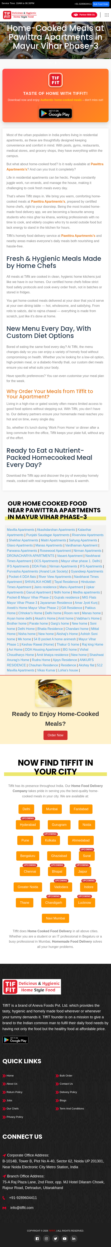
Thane (24, 902)
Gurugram (59, 824)
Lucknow (84, 902)
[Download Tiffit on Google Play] (55, 111)
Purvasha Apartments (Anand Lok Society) (37, 571)
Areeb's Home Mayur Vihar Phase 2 (33, 608)
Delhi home (53, 613)
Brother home (17, 623)
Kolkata (50, 840)
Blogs (61, 1100)
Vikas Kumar (46, 670)
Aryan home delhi (19, 618)
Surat (87, 856)
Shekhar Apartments (23, 540)
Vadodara (61, 887)
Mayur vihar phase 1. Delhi (80, 561)
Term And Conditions (70, 1108)
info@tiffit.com (22, 1208)
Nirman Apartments (87, 550)
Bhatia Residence (50, 629)
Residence (68, 665)
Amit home (66, 618)
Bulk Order (64, 1075)
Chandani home (76, 629)
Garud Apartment (38, 592)
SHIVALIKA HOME (38, 582)
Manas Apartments (48, 545)
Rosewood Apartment (55, 550)
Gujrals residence (66, 597)
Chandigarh (53, 902)
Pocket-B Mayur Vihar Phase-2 (29, 597)
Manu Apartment (71, 587)
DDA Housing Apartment (42, 649)
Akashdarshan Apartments (56, 529)
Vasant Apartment (70, 555)
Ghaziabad (59, 856)
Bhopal (57, 871)
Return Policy (12, 1092)
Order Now (55, 735)
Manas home (91, 613)
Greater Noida (28, 887)
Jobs (7, 1100)
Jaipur (82, 871)
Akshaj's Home (67, 634)
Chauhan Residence (43, 665)
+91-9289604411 (83, 4)
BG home (70, 649)
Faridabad (81, 809)
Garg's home (60, 623)
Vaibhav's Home (88, 618)
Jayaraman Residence (56, 602)
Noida (87, 824)
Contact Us (64, 1083)
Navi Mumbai (55, 918)
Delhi (61, 63)
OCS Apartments (46, 561)
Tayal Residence (66, 582)
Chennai (30, 871)
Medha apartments (86, 592)
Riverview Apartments (88, 535)
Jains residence (45, 587)
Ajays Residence (65, 660)
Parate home (38, 623)
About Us (9, 1083)
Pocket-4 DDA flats (22, 576)
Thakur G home (68, 644)
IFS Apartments (18, 566)
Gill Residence (71, 608)
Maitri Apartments (53, 540)
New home (79, 623)
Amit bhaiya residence (53, 655)
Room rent (71, 613)
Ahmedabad (80, 840)
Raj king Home (92, 644)
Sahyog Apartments (83, 540)
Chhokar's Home (30, 613)
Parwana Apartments (22, 550)
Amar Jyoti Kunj (86, 602)
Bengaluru (27, 856)
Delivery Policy (66, 1092)
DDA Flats (39, 566)
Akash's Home (45, 618)
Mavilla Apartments (20, 529)
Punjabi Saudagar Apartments (48, 535)
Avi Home (16, 649)
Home (50, 63)
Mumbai (52, 809)
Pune (25, 840)
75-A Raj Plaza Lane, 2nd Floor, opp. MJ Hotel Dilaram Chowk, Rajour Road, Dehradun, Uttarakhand (53, 1185)
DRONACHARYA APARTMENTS (30, 555)
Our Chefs (10, 1108)
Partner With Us (84, 14)
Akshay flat (86, 665)
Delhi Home (26, 629)
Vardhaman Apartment (81, 545)
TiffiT (52, 1231)
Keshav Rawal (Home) (38, 644)
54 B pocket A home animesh (55, 639)
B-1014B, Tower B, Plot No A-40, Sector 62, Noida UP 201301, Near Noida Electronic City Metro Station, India (53, 1164)
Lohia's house (68, 670)
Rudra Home (41, 660)
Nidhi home (62, 592)
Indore (88, 887)
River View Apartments (55, 576)
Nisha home (27, 634)
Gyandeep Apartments (87, 571)
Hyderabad (28, 824)
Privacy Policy (12, 1116)
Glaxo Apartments (20, 545)
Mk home (24, 639)
